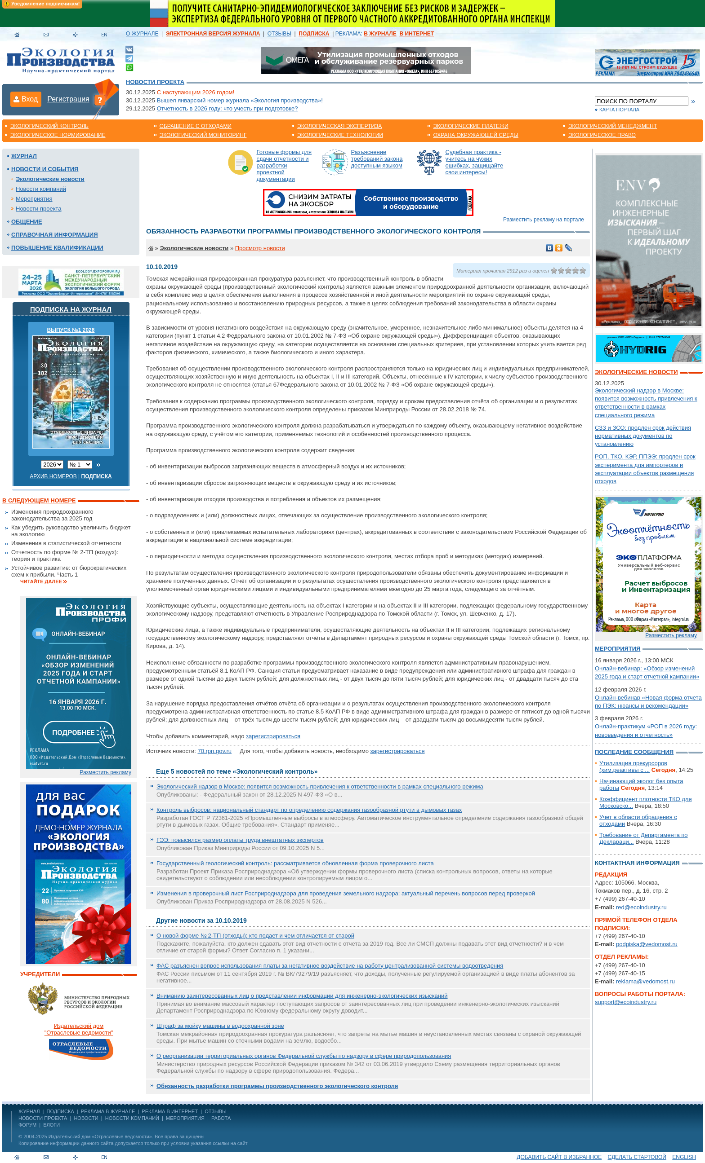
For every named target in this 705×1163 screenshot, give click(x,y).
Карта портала (619, 109)
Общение (26, 221)
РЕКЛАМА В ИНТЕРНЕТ (170, 1111)
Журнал (24, 156)
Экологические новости (50, 179)
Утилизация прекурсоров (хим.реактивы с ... (633, 766)
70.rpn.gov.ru (214, 751)
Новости (86, 1118)
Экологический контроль (49, 126)
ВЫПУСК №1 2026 (71, 330)
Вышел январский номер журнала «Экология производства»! (240, 100)
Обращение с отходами (196, 126)
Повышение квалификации (57, 247)
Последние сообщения (634, 752)
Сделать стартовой (637, 1157)
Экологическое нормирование (58, 135)
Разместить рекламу (105, 772)
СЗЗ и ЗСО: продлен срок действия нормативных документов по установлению (643, 435)
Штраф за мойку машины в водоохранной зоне (220, 1025)
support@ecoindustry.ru (625, 1002)
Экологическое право (602, 135)
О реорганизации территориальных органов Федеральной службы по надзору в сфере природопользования (303, 1056)
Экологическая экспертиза (339, 126)
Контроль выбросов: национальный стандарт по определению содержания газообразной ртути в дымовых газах (309, 809)
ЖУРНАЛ (29, 1111)
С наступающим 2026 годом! (195, 92)
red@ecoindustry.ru (641, 907)
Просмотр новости (260, 248)
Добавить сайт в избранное (559, 1157)
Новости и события (44, 169)
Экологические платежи (470, 126)
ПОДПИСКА (60, 1111)
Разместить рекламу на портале (543, 219)
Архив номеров (53, 476)
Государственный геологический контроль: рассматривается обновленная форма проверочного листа (295, 863)
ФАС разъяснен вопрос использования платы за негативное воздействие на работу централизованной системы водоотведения (329, 965)
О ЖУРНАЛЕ (142, 34)
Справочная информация (54, 234)
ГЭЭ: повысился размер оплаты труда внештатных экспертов (240, 840)
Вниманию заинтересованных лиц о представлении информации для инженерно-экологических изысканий (302, 995)
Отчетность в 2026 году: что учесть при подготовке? (227, 108)
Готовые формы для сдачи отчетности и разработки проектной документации (284, 165)
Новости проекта (155, 82)
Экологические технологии (340, 135)
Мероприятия (34, 198)
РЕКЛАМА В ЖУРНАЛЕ (108, 1111)
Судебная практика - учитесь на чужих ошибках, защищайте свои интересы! (475, 162)
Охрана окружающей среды (475, 135)
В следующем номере (39, 500)
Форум (27, 1125)
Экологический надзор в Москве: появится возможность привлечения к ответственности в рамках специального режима (319, 786)
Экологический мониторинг (203, 135)
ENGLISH (684, 1157)
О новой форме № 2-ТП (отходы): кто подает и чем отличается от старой (255, 935)
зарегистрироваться (273, 736)
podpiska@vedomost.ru (647, 944)
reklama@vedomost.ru (645, 981)
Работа (221, 1118)
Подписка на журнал (71, 309)
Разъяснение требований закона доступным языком (377, 159)
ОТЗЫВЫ (279, 34)
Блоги (51, 1125)
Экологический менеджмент (612, 126)
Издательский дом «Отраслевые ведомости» (100, 1136)
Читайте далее (41, 581)
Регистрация (68, 99)
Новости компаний (41, 188)
